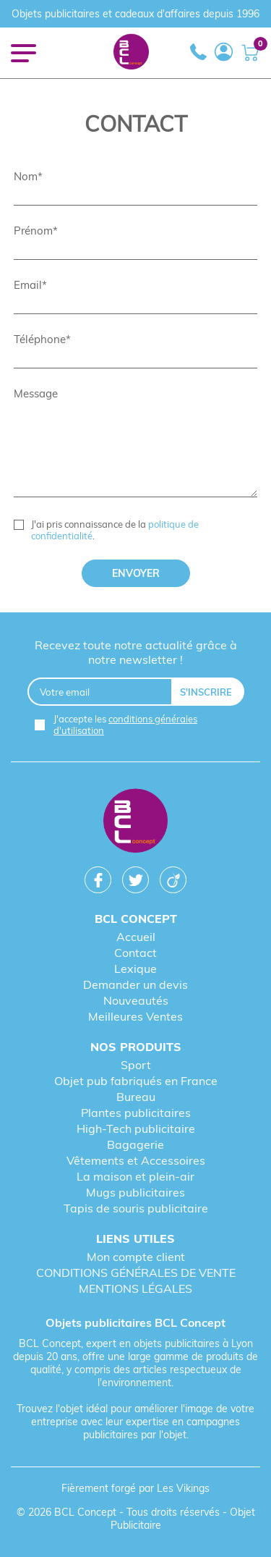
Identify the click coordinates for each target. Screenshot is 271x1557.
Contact (135, 952)
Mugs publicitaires (135, 1192)
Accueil (135, 936)
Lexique (135, 968)
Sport (136, 1065)
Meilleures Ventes (135, 1016)
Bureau (135, 1096)
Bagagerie (135, 1144)
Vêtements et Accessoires (135, 1160)
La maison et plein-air (135, 1176)
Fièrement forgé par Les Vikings (135, 1488)
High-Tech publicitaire (136, 1128)
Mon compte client (136, 1256)
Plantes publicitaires (136, 1112)
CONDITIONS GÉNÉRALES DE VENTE (136, 1272)
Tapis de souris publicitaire (136, 1208)
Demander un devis (135, 984)
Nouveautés (135, 1000)
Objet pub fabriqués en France (136, 1080)
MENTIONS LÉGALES (135, 1288)
